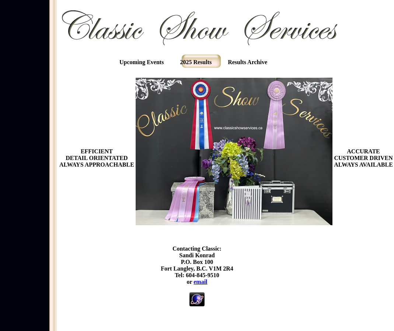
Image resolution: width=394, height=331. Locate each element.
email (200, 282)
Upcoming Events (141, 62)
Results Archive (247, 62)
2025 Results (196, 62)
